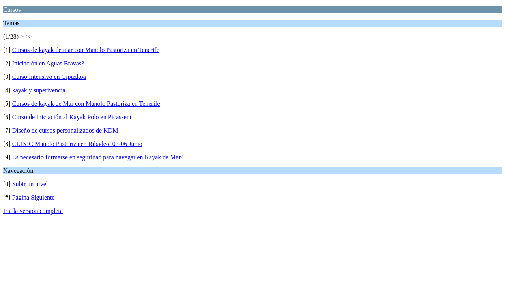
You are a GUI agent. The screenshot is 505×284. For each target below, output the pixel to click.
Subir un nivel (30, 184)
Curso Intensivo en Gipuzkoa (49, 76)
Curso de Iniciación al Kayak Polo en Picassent (72, 117)
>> (28, 36)
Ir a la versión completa (33, 210)
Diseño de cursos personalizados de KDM (65, 130)
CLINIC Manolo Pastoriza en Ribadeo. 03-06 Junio (77, 143)
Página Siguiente (33, 197)
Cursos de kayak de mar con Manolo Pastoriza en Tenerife (85, 50)
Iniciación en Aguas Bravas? (48, 63)
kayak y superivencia (38, 90)
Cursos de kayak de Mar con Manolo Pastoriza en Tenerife (86, 103)
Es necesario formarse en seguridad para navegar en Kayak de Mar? (97, 157)
